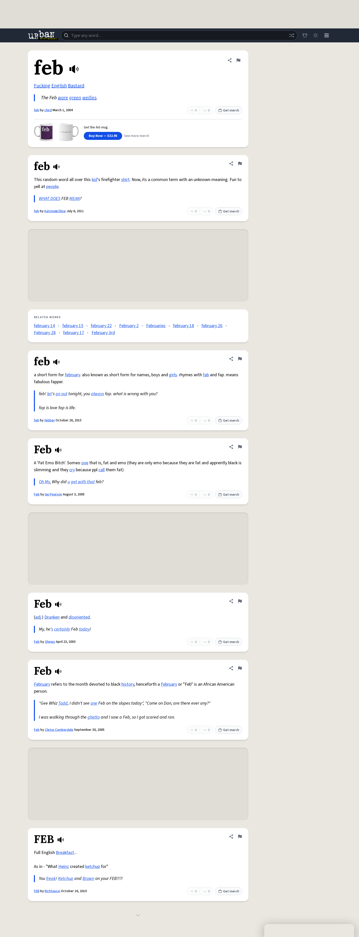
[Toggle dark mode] (315, 35)
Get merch (228, 110)
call (101, 470)
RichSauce (52, 891)
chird (48, 110)
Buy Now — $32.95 (103, 135)
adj (38, 617)
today (84, 629)
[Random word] (291, 35)
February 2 (129, 326)
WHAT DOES (49, 198)
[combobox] (179, 35)
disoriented (79, 617)
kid (94, 180)
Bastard (76, 85)
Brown (88, 878)
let (49, 394)
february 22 (101, 326)
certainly (62, 629)
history (127, 684)
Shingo (50, 641)
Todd (63, 703)
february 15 (72, 326)
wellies (89, 97)
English (59, 85)
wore (63, 97)
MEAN (74, 198)
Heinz (63, 866)
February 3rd (103, 333)
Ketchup (65, 878)
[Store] (304, 35)
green (75, 97)
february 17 (73, 333)
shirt (125, 180)
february (72, 375)
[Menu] (326, 35)
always (97, 394)
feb (36, 110)
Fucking (42, 85)
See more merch (136, 135)
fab (206, 375)
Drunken (52, 617)
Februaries (156, 326)
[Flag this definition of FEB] (240, 837)
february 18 (183, 326)
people (52, 187)
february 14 (44, 326)
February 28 (45, 333)
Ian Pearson (53, 494)
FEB (36, 891)
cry (72, 470)
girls (173, 375)
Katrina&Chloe (55, 211)
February (42, 684)
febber (49, 420)
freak (51, 878)
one (84, 463)
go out (61, 394)
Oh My (44, 482)
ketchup (92, 866)
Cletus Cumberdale (59, 729)
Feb (37, 494)
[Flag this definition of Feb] (240, 447)
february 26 (211, 326)
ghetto (94, 717)
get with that (83, 482)
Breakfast (65, 852)
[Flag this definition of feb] (238, 60)
